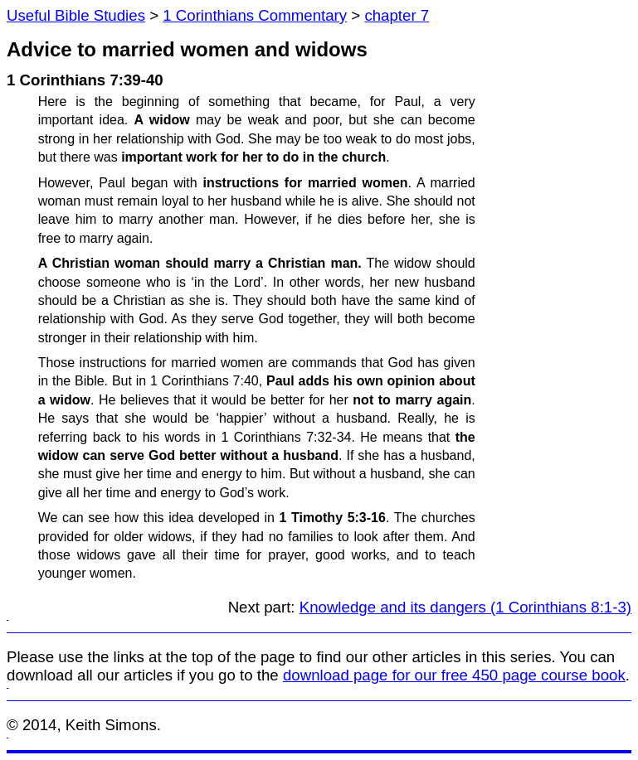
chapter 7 (396, 15)
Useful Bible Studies (76, 15)
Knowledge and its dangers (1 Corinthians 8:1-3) (465, 607)
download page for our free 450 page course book (454, 675)
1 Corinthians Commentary (255, 15)
